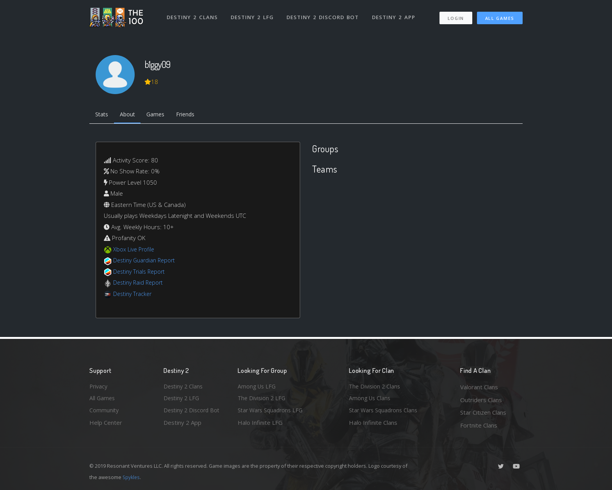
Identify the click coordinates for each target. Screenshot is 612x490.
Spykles (132, 477)
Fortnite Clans (478, 425)
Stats (103, 115)
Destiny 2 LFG (253, 14)
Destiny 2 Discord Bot (323, 14)
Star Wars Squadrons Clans (385, 412)
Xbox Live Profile (135, 250)
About (130, 115)
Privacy (99, 387)
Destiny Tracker (133, 295)
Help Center (105, 425)
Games (160, 115)
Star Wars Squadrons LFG (272, 412)
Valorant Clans (479, 387)
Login (455, 16)
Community (104, 412)
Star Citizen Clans (483, 412)
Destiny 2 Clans (192, 14)
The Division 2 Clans (375, 387)
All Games (499, 16)
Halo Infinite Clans (373, 425)
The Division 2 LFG (263, 400)
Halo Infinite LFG (260, 425)
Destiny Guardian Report (146, 261)
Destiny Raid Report (139, 284)
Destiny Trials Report (140, 272)
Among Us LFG (258, 387)
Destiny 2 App (394, 14)
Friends (192, 115)
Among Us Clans (370, 400)
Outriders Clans (481, 400)
